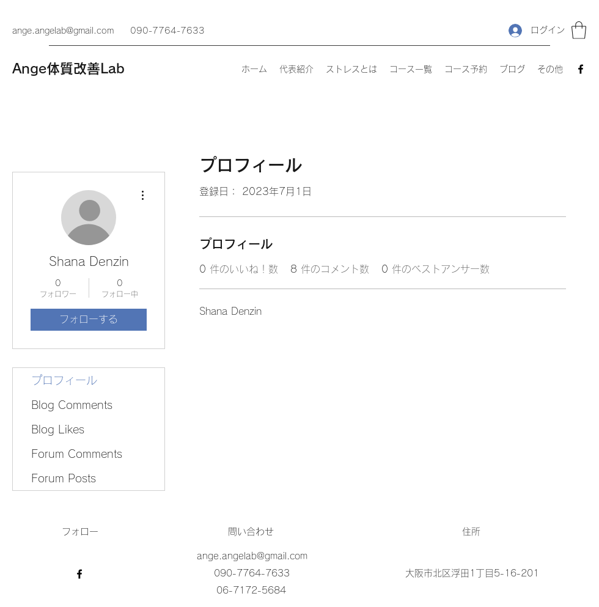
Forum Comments (76, 453)
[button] (578, 30)
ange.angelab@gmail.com (63, 30)
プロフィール (64, 380)
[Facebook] (581, 69)
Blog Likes (57, 429)
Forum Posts (63, 478)
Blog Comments (71, 404)
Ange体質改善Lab (68, 68)
